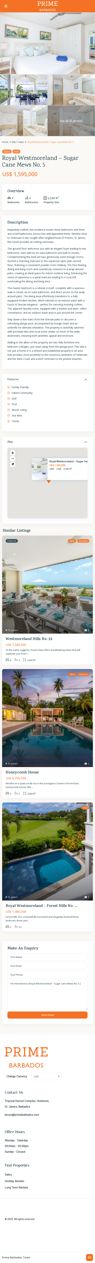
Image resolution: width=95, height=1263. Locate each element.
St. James (13, 630)
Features (13, 380)
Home (5, 142)
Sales (21, 142)
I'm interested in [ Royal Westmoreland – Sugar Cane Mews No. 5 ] (47, 995)
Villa (14, 142)
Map (10, 442)
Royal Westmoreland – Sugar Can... (69, 461)
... (28, 653)
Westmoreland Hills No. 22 (29, 639)
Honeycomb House (22, 773)
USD (36, 1076)
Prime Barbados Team (16, 1257)
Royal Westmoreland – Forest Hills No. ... (41, 906)
